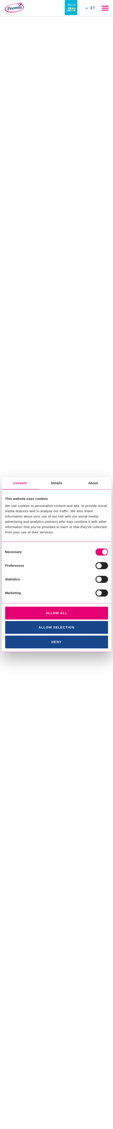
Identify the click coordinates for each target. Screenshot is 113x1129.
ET (93, 8)
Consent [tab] (20, 483)
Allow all (56, 613)
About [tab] (93, 483)
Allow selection (56, 627)
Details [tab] (56, 483)
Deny (56, 642)
